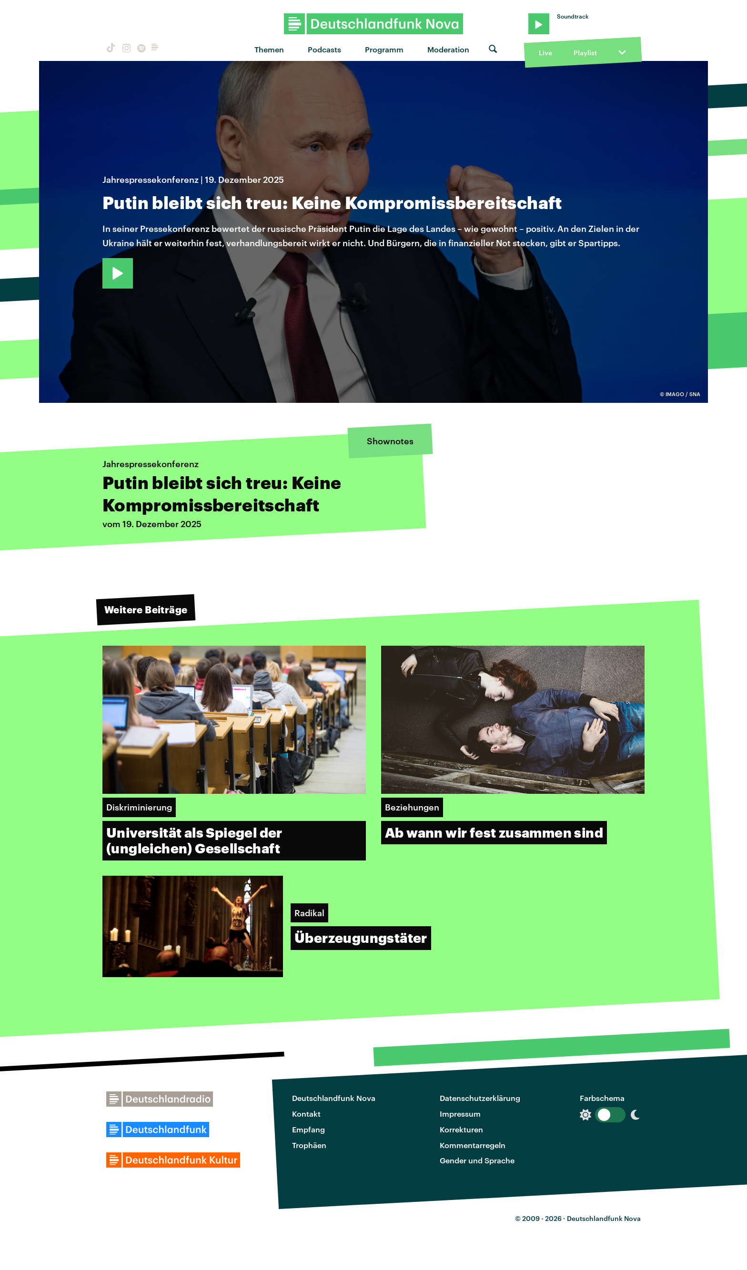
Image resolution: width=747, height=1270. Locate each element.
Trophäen (309, 1145)
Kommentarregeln (472, 1145)
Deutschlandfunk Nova (333, 1097)
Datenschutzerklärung (480, 1097)
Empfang (308, 1129)
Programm (384, 49)
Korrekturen (461, 1129)
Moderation (448, 49)
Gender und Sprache (477, 1160)
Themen (269, 49)
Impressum (460, 1113)
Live (545, 53)
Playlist (585, 53)
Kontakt (306, 1113)
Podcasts (324, 49)
